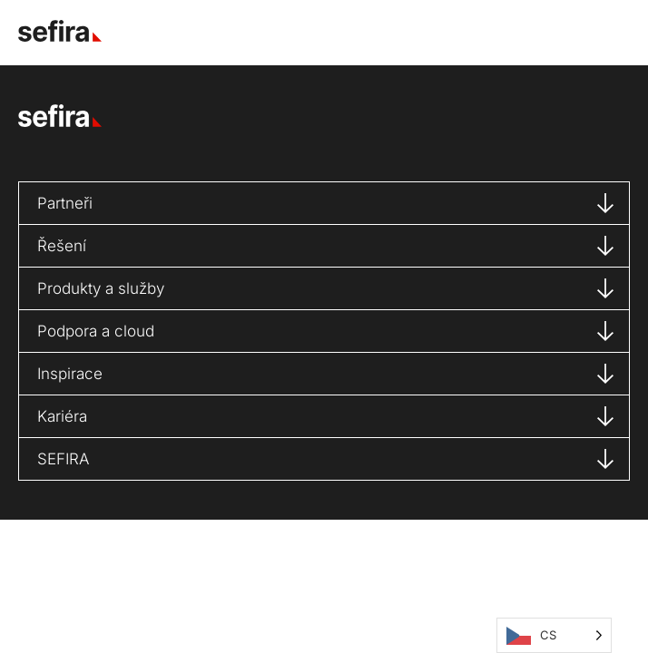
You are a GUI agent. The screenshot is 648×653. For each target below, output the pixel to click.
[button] (606, 31)
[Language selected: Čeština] (554, 635)
